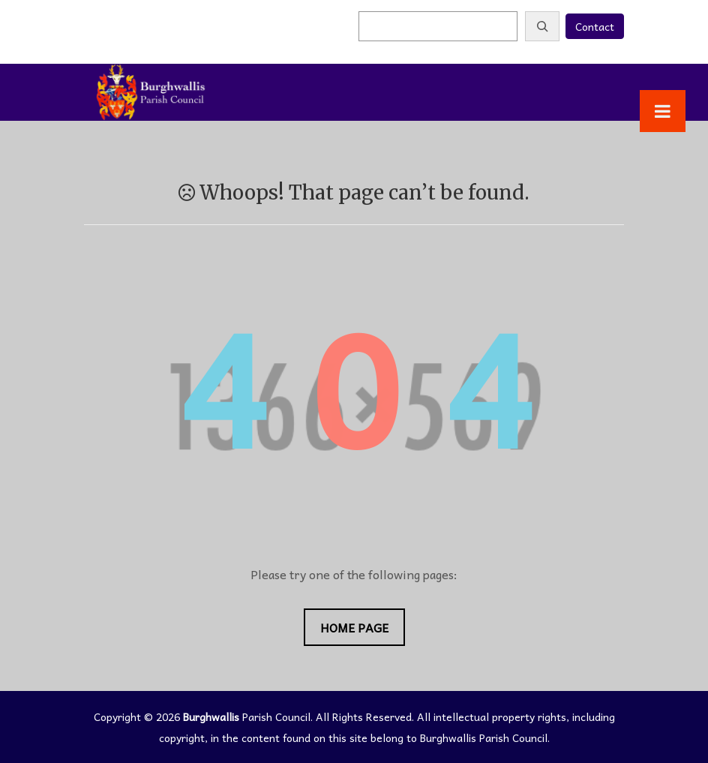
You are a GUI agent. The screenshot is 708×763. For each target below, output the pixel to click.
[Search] (542, 26)
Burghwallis (211, 716)
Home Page (354, 627)
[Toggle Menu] (663, 111)
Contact (594, 26)
